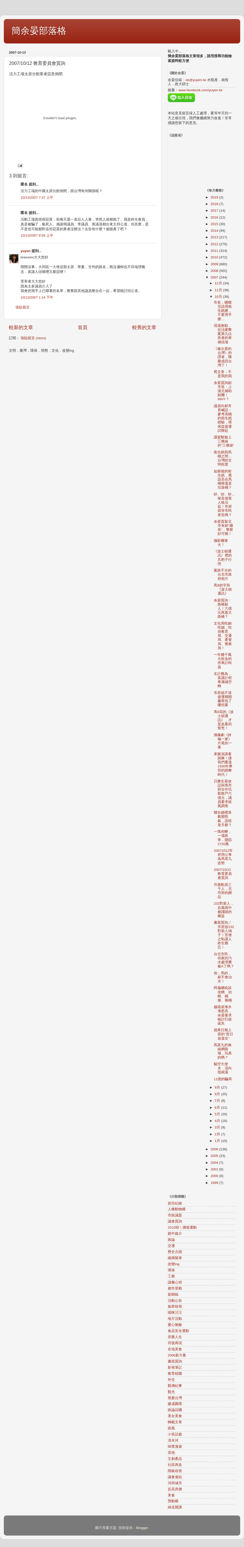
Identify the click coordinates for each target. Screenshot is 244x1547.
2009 (214, 264)
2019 (214, 197)
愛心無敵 (175, 1325)
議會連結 (175, 1477)
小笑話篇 (175, 1434)
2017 (214, 210)
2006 (214, 1149)
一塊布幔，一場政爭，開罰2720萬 (223, 838)
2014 (214, 231)
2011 (214, 251)
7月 (218, 1101)
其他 (171, 1453)
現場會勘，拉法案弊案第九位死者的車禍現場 (223, 334)
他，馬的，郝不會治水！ (223, 977)
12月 (219, 283)
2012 (214, 244)
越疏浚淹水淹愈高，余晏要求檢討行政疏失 (223, 1015)
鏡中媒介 (175, 1233)
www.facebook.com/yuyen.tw (200, 90)
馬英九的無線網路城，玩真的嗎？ (223, 1051)
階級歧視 (175, 1471)
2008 (214, 271)
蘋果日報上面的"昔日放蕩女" (223, 1034)
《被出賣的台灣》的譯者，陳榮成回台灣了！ (223, 357)
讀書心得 (175, 1282)
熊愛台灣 (175, 1398)
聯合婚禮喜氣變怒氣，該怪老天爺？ (223, 819)
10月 (219, 297)
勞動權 (173, 1501)
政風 (171, 1428)
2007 (214, 277)
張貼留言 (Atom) (33, 338)
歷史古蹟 (175, 1252)
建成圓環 (175, 1404)
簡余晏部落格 (38, 30)
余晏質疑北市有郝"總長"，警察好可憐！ (223, 528)
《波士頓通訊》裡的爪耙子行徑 (223, 557)
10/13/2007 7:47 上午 (37, 197)
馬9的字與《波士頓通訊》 (223, 589)
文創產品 (175, 1459)
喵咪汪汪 (175, 1312)
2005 (214, 1156)
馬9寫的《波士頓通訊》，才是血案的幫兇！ (224, 720)
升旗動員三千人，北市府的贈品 (223, 891)
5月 (218, 1114)
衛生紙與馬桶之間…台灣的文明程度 (223, 458)
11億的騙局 (223, 1079)
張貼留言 (23, 307)
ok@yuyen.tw (196, 80)
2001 (214, 1169)
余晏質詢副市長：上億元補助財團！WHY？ (223, 391)
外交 (171, 1380)
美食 (171, 1495)
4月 (218, 1121)
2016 (214, 217)
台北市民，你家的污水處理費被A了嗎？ (224, 960)
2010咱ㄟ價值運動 (182, 1227)
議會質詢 (175, 1221)
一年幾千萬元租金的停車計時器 (223, 661)
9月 (218, 1087)
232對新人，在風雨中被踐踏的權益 (224, 910)
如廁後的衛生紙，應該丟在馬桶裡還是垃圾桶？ (223, 479)
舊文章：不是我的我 (223, 374)
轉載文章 (175, 1422)
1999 (214, 1183)
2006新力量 (177, 1355)
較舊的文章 (144, 327)
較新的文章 (21, 327)
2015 (214, 224)
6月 (218, 1107)
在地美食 (175, 1349)
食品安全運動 (178, 1331)
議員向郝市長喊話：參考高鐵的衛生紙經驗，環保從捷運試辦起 (223, 418)
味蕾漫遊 (175, 1446)
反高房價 (175, 1489)
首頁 (82, 327)
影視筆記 (175, 1367)
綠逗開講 (175, 1507)
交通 (171, 1246)
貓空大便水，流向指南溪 (223, 1068)
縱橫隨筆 (175, 1258)
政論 (171, 1240)
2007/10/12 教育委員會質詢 (223, 874)
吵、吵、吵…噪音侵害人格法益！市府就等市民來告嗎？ (224, 504)
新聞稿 (173, 1294)
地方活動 (175, 1319)
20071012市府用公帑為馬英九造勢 (223, 857)
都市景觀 (175, 1288)
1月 (218, 1141)
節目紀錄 (175, 1203)
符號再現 (175, 1343)
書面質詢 (175, 1361)
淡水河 (173, 1440)
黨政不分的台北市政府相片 (223, 574)
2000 (214, 1176)
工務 (171, 1276)
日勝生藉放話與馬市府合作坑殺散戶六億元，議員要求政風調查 (223, 793)
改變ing (173, 1264)
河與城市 (175, 1483)
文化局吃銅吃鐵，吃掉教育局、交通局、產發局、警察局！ (223, 636)
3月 (218, 1127)
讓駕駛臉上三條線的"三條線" (224, 441)
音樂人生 (175, 1337)
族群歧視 (175, 1306)
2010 (214, 257)
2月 (218, 1134)
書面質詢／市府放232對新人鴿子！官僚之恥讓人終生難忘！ (224, 935)
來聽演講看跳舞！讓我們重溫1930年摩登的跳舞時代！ (223, 764)
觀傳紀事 (175, 1386)
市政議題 (175, 1215)
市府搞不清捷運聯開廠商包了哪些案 (223, 699)
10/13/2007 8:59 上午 (37, 235)
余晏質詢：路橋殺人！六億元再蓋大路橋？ (223, 608)
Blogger (142, 1528)
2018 (214, 204)
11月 (219, 290)
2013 (214, 237)
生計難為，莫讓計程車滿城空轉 (223, 680)
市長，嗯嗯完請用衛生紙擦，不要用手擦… (223, 311)
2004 (214, 1163)
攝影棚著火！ (221, 543)
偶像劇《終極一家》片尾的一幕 (223, 741)
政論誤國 (175, 1410)
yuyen (25, 251)
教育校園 (175, 1373)
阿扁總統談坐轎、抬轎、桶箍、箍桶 (223, 994)
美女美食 (175, 1416)
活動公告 (175, 1301)
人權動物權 (177, 1209)
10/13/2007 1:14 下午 (37, 297)
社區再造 (175, 1465)
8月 (218, 1094)
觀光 (171, 1392)
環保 (171, 1270)
